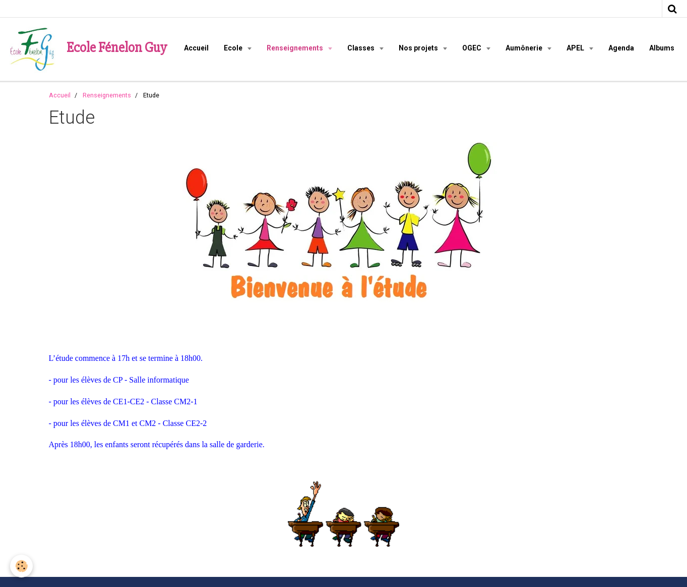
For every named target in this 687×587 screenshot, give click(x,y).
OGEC (472, 48)
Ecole (234, 48)
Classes (361, 48)
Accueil (196, 48)
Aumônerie (525, 48)
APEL (576, 48)
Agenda (621, 48)
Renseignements (296, 48)
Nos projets (419, 48)
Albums (661, 48)
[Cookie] (21, 566)
